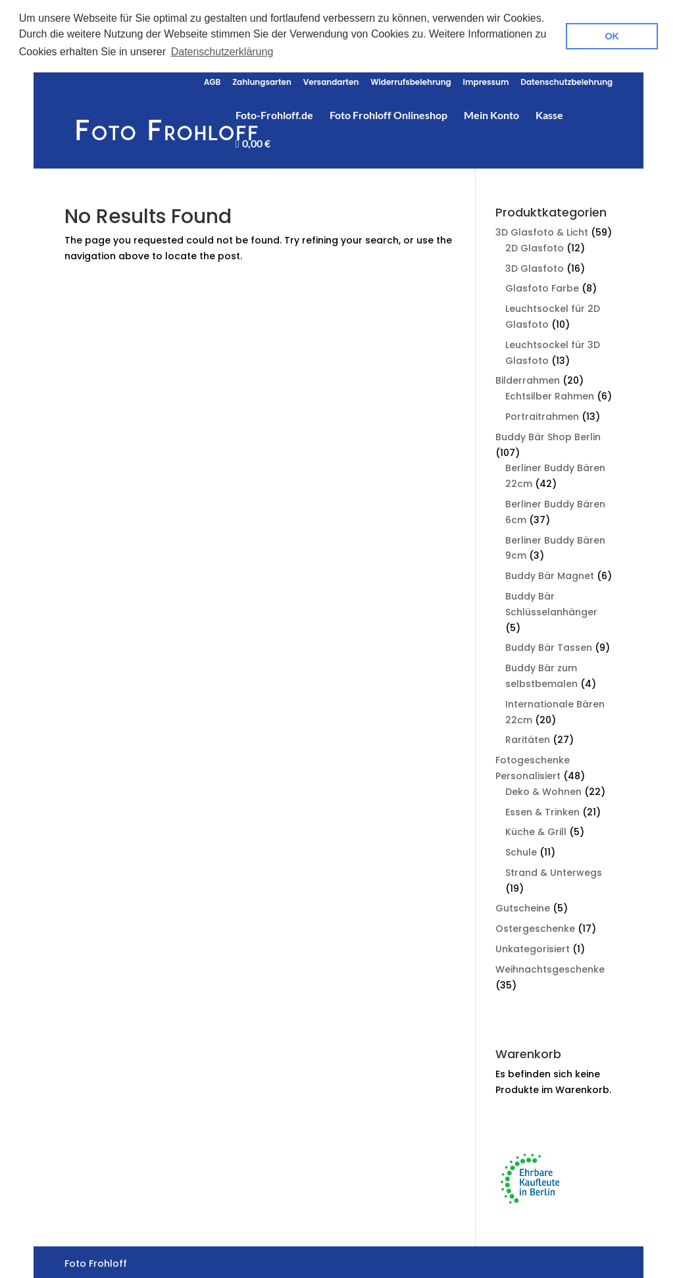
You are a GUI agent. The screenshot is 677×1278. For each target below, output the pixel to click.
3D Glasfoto (534, 265)
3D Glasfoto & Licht (541, 230)
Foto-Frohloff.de (274, 114)
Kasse (549, 114)
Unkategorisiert (532, 947)
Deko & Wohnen (543, 789)
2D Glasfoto (534, 246)
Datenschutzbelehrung (566, 81)
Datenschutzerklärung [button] (222, 51)
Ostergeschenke (535, 926)
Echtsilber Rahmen (549, 394)
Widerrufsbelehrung (410, 81)
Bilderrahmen (527, 378)
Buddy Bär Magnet (549, 573)
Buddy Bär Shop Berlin (548, 435)
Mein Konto (491, 114)
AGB (212, 81)
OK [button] (612, 36)
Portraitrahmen (542, 414)
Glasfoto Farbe (542, 286)
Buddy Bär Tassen (548, 645)
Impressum (486, 81)
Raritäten (527, 737)
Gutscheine (522, 906)
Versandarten (331, 81)
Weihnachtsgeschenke (550, 967)
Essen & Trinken (542, 809)
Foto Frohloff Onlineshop (388, 114)
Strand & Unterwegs (553, 870)
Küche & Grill (535, 829)
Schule (521, 850)
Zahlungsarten (261, 81)
